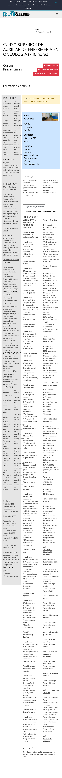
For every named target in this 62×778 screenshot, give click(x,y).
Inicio (11, 2)
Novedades (43, 2)
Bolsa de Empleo (45, 5)
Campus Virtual (21, 5)
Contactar (28, 8)
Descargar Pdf (40, 73)
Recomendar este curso (48, 69)
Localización (10, 5)
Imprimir (54, 73)
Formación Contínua (16, 86)
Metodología (33, 2)
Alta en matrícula (51, 65)
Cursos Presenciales (12, 67)
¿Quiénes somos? (21, 2)
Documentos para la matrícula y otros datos (40, 212)
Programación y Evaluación (34, 207)
